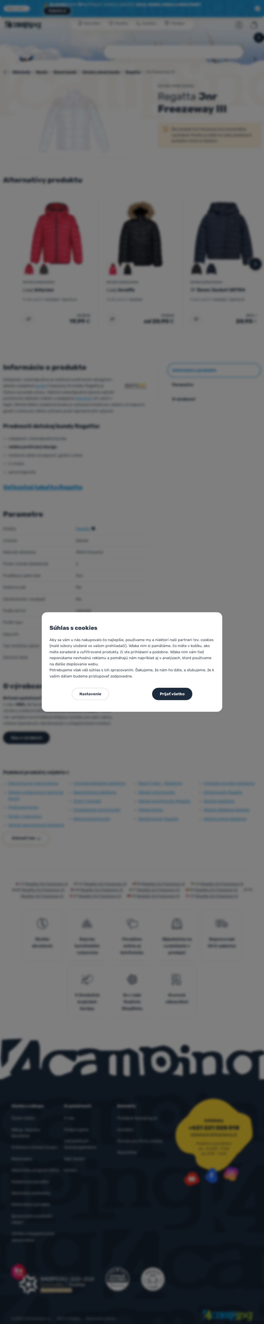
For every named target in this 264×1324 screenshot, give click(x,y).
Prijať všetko (172, 694)
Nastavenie (90, 694)
